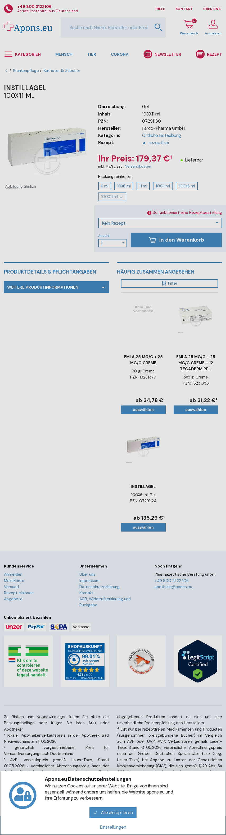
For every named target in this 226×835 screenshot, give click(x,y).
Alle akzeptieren (113, 812)
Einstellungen (113, 827)
